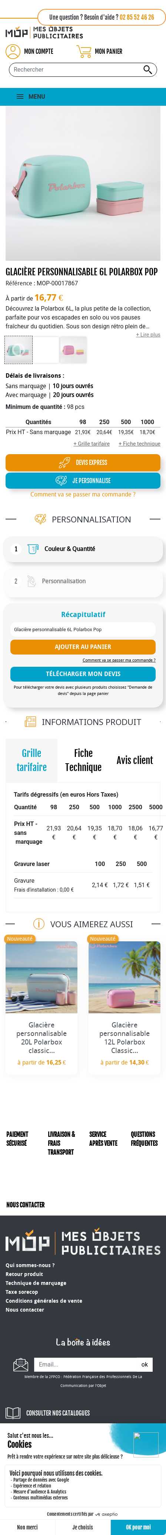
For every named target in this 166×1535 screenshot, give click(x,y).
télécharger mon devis (83, 674)
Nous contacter (25, 1310)
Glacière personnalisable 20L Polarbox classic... (41, 1038)
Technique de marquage (36, 1283)
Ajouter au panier (83, 646)
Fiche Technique (83, 760)
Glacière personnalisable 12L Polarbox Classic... (124, 1038)
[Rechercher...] (83, 70)
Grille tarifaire (32, 760)
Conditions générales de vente (44, 1301)
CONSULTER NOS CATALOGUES (58, 1413)
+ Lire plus (148, 335)
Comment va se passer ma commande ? (83, 494)
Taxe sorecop (22, 1292)
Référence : (20, 283)
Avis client (135, 760)
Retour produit (24, 1274)
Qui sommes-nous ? (30, 1265)
